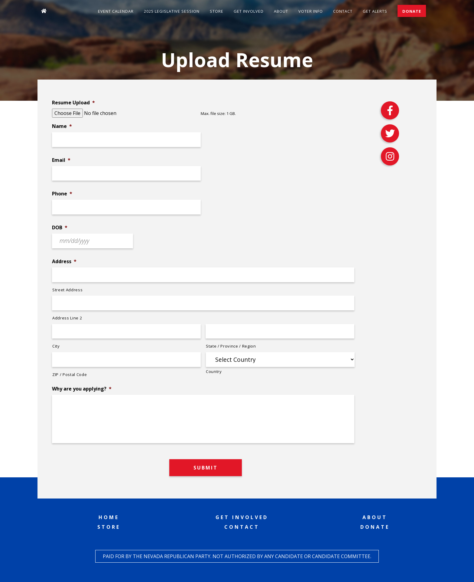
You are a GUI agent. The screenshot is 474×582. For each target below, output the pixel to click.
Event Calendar (116, 11)
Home (109, 517)
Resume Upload (73, 103)
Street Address (67, 290)
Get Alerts (375, 11)
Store (216, 11)
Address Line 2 (67, 318)
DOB (59, 227)
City (56, 346)
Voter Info (310, 11)
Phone (62, 194)
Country (214, 371)
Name (62, 126)
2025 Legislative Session (172, 11)
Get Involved (249, 11)
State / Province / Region (231, 346)
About (281, 11)
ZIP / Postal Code (69, 374)
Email (61, 160)
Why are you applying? (82, 389)
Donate (411, 11)
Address (64, 261)
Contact (342, 11)
